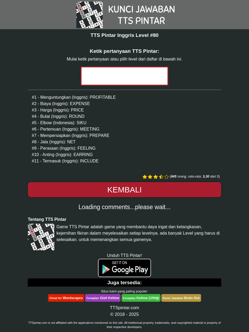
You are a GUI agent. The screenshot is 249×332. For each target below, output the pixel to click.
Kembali (124, 189)
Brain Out (181, 298)
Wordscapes (66, 298)
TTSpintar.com (124, 307)
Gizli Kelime (102, 298)
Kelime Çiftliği (141, 298)
